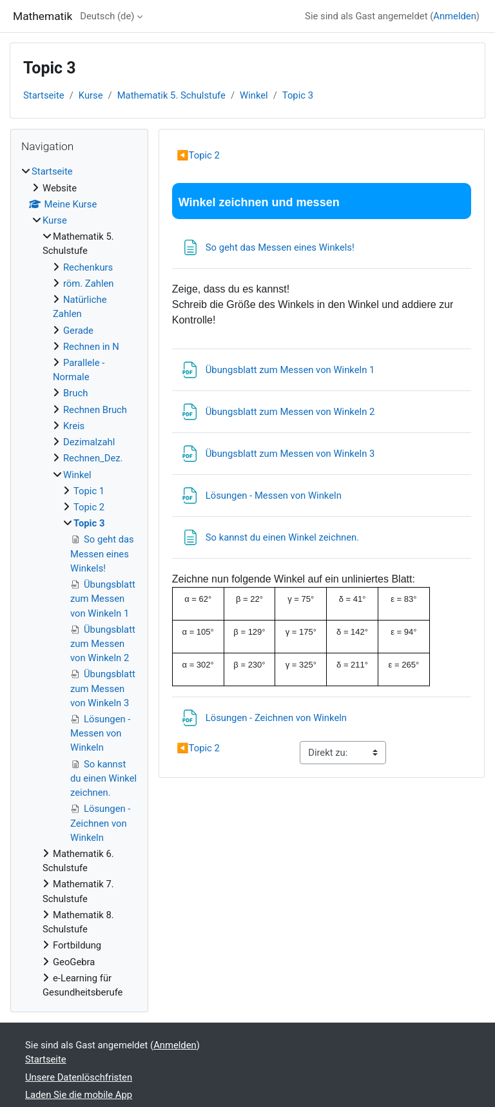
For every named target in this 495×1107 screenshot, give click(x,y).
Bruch (75, 393)
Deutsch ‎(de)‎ (107, 16)
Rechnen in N (91, 346)
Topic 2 (198, 155)
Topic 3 (297, 95)
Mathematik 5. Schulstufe (171, 95)
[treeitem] (79, 581)
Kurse (91, 95)
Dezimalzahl (89, 442)
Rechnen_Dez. (93, 458)
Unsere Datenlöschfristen (78, 1077)
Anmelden (454, 16)
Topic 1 (88, 491)
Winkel (254, 95)
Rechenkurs (88, 267)
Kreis (73, 426)
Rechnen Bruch (95, 410)
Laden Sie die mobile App (78, 1095)
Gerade (78, 330)
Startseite (43, 95)
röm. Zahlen (88, 283)
